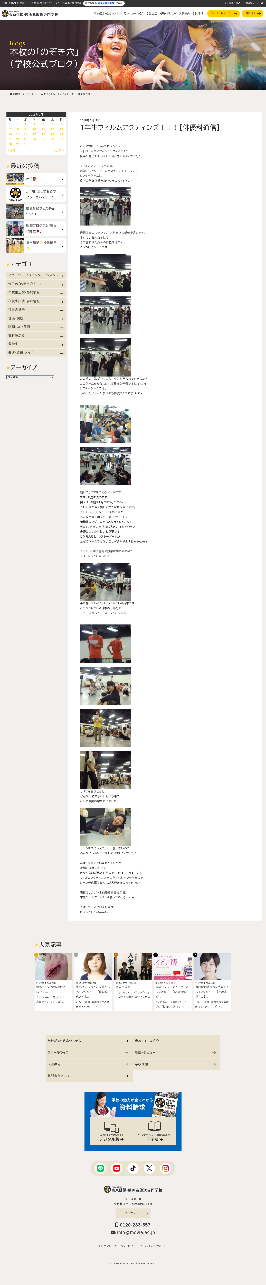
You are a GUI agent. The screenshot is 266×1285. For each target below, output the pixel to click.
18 (43, 134)
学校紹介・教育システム (108, 13)
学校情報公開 (232, 3)
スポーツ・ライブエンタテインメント (35, 275)
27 (61, 139)
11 (43, 129)
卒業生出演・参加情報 (35, 292)
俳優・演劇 (35, 318)
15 (18, 134)
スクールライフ (88, 1051)
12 (52, 129)
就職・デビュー (168, 13)
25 (43, 139)
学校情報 (197, 13)
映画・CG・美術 (35, 327)
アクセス (136, 1211)
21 (10, 139)
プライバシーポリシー (125, 1244)
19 (52, 134)
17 (34, 134)
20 (61, 134)
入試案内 (184, 13)
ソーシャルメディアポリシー (154, 1244)
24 (34, 139)
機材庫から (35, 335)
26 (52, 139)
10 (34, 129)
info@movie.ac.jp (133, 1230)
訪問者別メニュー (253, 3)
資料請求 (253, 13)
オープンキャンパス (224, 13)
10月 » (59, 150)
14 (10, 134)
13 (61, 129)
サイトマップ (104, 1244)
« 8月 (11, 150)
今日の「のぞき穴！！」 (35, 284)
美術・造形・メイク (35, 353)
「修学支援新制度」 (106, 3)
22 (18, 139)
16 (25, 134)
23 (25, 139)
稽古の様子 (35, 310)
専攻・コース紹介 (134, 13)
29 (18, 144)
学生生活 (151, 13)
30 (25, 144)
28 (10, 144)
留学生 (35, 344)
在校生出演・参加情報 (35, 301)
